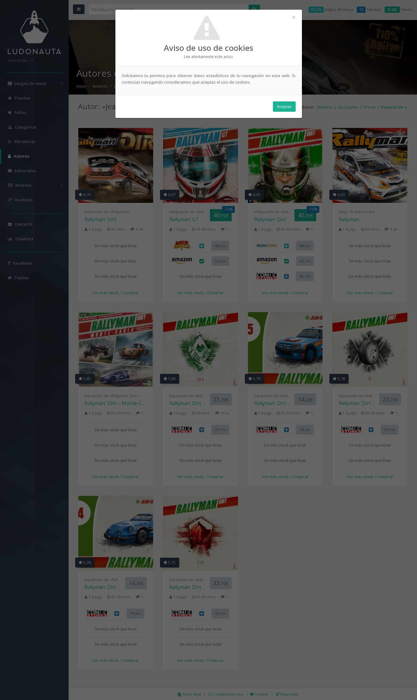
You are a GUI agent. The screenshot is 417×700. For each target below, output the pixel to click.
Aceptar (284, 106)
